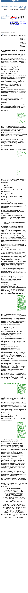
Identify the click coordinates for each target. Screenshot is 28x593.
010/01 (21, 23)
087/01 (11, 24)
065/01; (24, 23)
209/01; (14, 24)
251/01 (17, 24)
